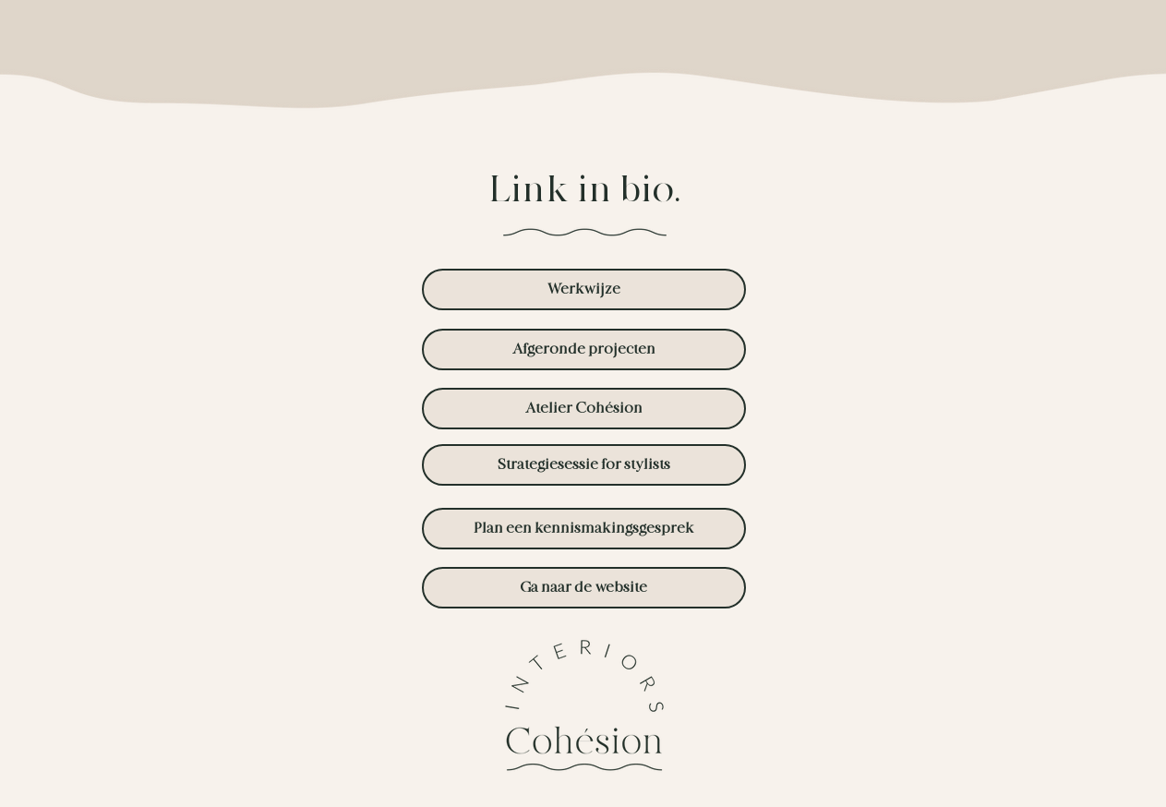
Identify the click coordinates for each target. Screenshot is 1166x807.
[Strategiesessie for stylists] (584, 465)
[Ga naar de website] (584, 587)
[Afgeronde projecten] (584, 349)
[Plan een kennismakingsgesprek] (584, 528)
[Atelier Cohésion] (584, 408)
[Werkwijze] (584, 289)
